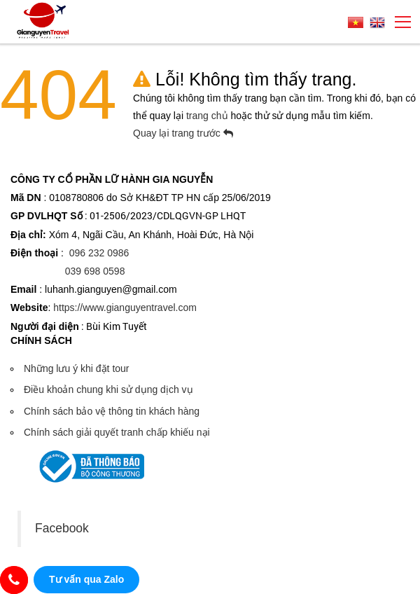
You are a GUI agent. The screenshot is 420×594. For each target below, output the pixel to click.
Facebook (62, 528)
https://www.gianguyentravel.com (125, 307)
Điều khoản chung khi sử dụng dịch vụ (108, 389)
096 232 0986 (99, 252)
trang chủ (208, 115)
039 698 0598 (95, 271)
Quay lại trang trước (183, 133)
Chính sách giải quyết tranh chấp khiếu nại (117, 432)
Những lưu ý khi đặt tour (77, 368)
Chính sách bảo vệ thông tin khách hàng (112, 411)
